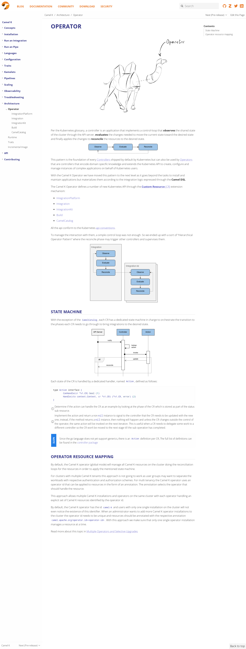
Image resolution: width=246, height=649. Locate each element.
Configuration (12, 59)
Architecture (11, 103)
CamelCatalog (19, 132)
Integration (17, 118)
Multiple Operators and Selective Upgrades (112, 531)
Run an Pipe (11, 47)
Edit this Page (237, 14)
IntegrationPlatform (22, 113)
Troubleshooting (14, 97)
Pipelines (9, 78)
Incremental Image (18, 147)
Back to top (237, 646)
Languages (10, 53)
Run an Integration (15, 40)
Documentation (41, 6)
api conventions (105, 228)
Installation (11, 34)
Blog (20, 6)
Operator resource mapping (219, 34)
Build (14, 127)
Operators (186, 159)
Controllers (103, 159)
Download (87, 6)
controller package (87, 442)
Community (66, 6)
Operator (13, 109)
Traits (7, 65)
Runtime (12, 137)
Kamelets (9, 72)
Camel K (7, 22)
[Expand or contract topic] (2, 27)
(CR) (156, 186)
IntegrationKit (19, 123)
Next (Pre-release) (215, 14)
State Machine (212, 30)
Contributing (12, 159)
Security (106, 6)
